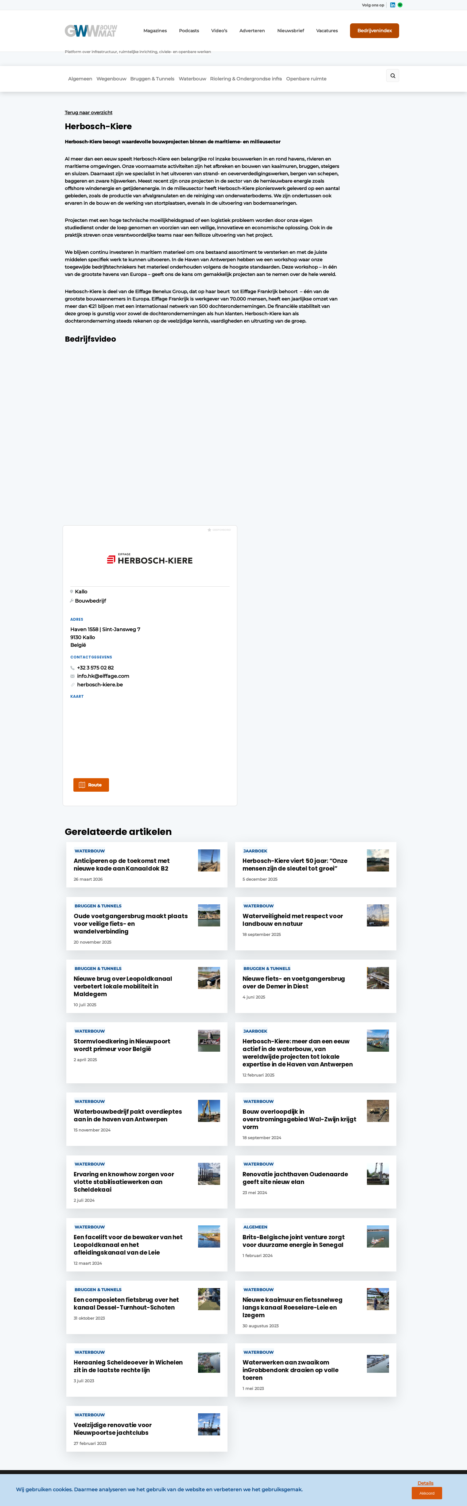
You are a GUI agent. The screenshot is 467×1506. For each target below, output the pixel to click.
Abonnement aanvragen (176, 1313)
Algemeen (77, 54)
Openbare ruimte (331, 54)
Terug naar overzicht (88, 85)
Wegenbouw (113, 54)
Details (415, 1496)
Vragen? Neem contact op (352, 1221)
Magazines (181, 27)
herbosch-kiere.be (322, 255)
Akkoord (444, 1496)
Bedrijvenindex (379, 26)
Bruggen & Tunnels (160, 54)
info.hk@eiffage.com (325, 247)
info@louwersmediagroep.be (366, 1420)
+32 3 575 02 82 (317, 238)
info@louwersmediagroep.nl (365, 1328)
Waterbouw (206, 54)
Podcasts (211, 27)
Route (317, 356)
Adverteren (269, 27)
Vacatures (335, 27)
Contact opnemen (169, 1301)
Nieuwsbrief (303, 27)
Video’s (239, 27)
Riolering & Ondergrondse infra (265, 54)
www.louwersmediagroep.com (368, 1452)
